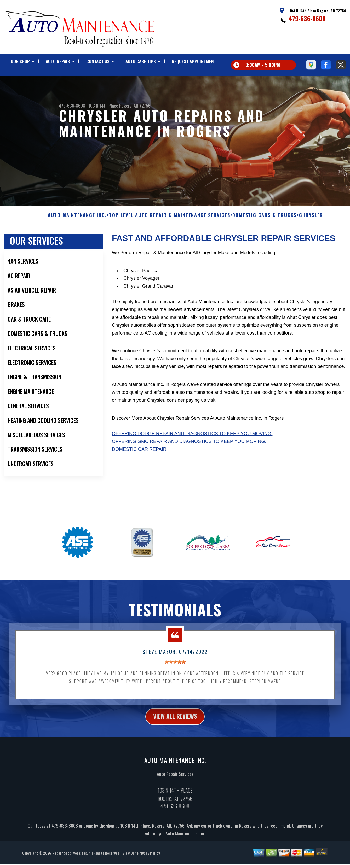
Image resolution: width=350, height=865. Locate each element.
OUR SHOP (20, 61)
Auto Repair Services (175, 778)
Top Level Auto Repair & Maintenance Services (169, 219)
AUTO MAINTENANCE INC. (77, 219)
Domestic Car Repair (139, 453)
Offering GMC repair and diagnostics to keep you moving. (189, 445)
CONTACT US (98, 61)
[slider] (175, 666)
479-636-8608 (307, 18)
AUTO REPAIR (58, 61)
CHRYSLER (311, 219)
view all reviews (175, 720)
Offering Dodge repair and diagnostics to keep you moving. (192, 437)
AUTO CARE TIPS (140, 61)
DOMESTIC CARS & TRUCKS (264, 219)
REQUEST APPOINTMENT (194, 61)
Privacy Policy (148, 857)
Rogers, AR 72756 (135, 105)
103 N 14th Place (103, 105)
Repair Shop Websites (69, 857)
